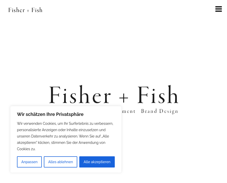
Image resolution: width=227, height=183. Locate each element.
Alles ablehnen (60, 162)
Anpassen (29, 162)
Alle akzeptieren (97, 162)
